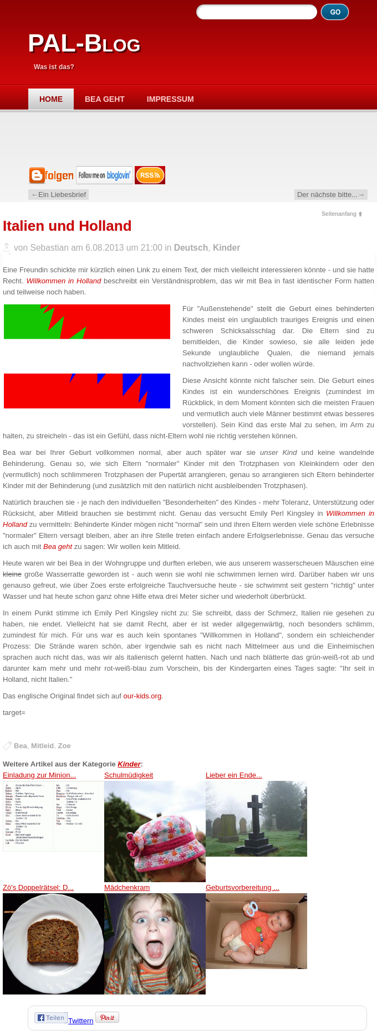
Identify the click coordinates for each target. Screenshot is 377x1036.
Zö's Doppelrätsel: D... (53, 938)
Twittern (81, 1021)
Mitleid (42, 746)
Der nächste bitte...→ (331, 194)
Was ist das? (54, 67)
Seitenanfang (339, 214)
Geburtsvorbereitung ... (256, 938)
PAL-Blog (84, 43)
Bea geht (105, 99)
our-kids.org (143, 696)
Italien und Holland (67, 225)
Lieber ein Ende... (256, 826)
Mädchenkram (155, 938)
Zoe (64, 746)
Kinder (226, 247)
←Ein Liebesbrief (58, 194)
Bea (20, 746)
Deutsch (191, 247)
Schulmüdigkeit (155, 826)
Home (51, 99)
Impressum (170, 99)
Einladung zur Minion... (53, 826)
